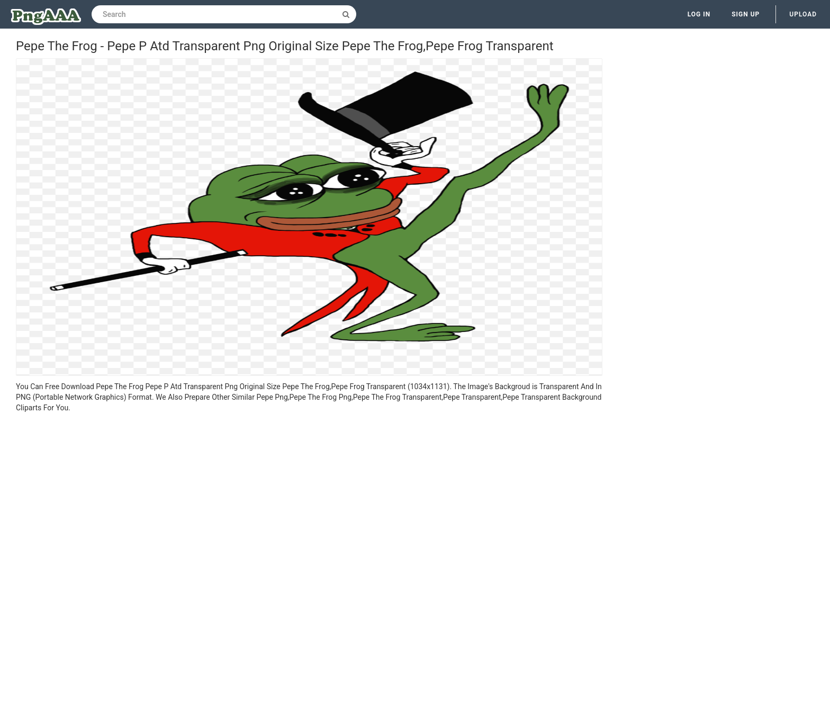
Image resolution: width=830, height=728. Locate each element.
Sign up (746, 14)
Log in (699, 14)
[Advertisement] (309, 492)
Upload (803, 14)
